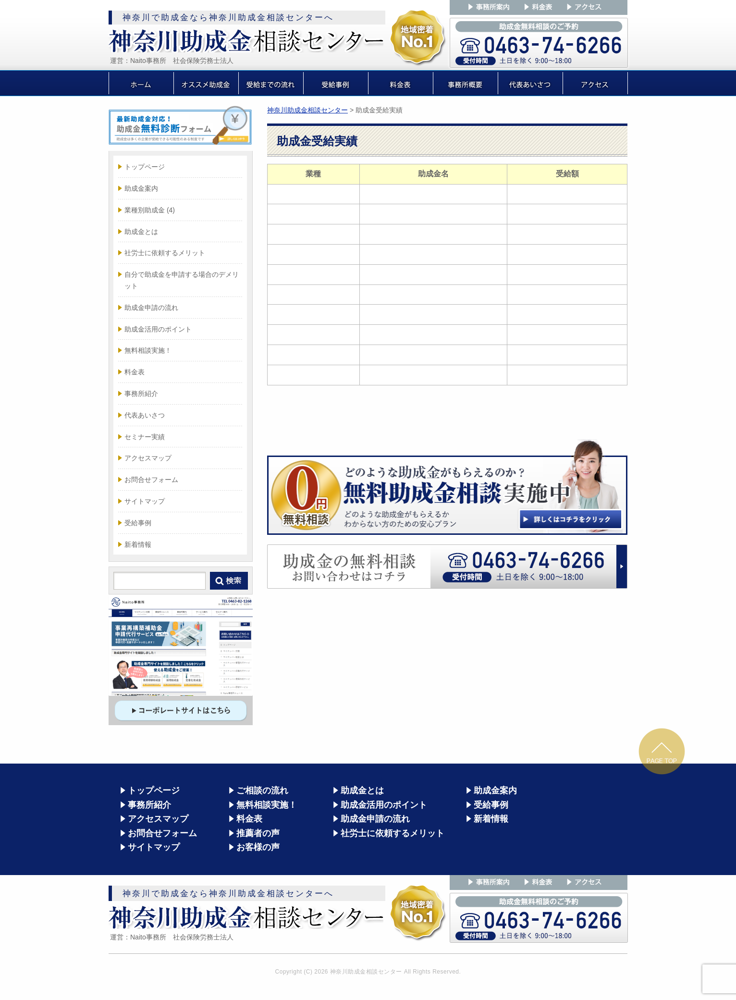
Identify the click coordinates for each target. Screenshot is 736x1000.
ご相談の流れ (262, 790)
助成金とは (141, 231)
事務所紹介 (141, 393)
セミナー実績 (144, 437)
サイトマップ (144, 501)
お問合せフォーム (151, 479)
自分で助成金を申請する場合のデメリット (181, 280)
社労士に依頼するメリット (164, 253)
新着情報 (137, 544)
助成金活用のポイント (158, 329)
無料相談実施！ (148, 350)
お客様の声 (258, 847)
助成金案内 (141, 188)
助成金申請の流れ (151, 307)
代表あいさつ (144, 415)
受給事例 (137, 523)
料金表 (134, 372)
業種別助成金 (149, 210)
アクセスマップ (148, 458)
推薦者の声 (258, 833)
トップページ (144, 167)
